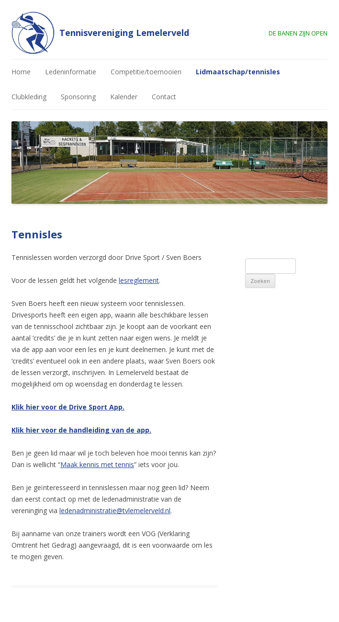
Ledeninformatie (70, 71)
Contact (164, 96)
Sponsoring (78, 96)
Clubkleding (28, 96)
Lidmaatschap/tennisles (238, 71)
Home (21, 71)
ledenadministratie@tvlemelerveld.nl (114, 510)
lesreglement (139, 280)
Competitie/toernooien (146, 71)
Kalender (123, 96)
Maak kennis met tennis (97, 464)
